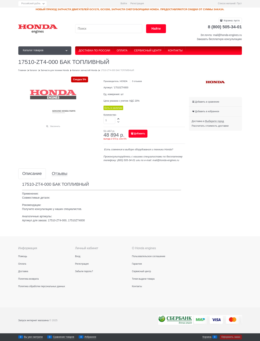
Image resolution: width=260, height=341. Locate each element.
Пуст (239, 3)
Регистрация (137, 3)
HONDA (123, 81)
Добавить (139, 133)
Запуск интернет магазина (33, 320)
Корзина (207, 336)
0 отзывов (137, 81)
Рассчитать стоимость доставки (210, 125)
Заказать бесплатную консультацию (219, 39)
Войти (123, 3)
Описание (32, 173)
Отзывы (59, 173)
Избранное (90, 336)
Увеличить (55, 126)
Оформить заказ (230, 337)
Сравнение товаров (63, 336)
